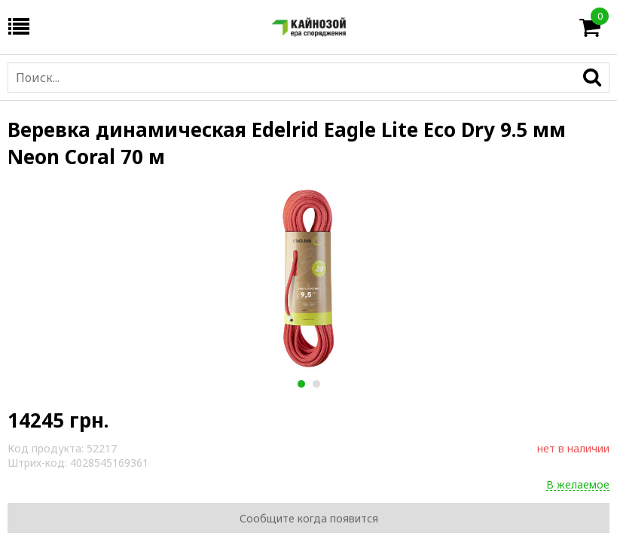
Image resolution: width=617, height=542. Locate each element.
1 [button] (301, 384)
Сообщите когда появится (309, 518)
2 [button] (316, 384)
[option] (308, 279)
